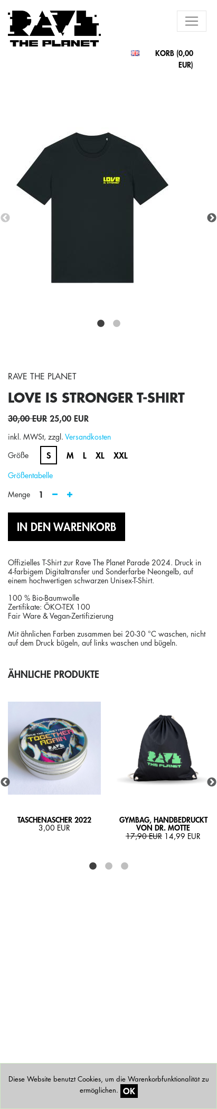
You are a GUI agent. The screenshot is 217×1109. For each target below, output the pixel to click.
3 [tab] (124, 866)
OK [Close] (129, 1090)
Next (211, 218)
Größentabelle (30, 475)
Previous (5, 218)
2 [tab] (116, 324)
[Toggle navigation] (191, 21)
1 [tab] (101, 324)
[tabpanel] (108, 218)
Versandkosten (88, 437)
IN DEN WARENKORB (66, 527)
